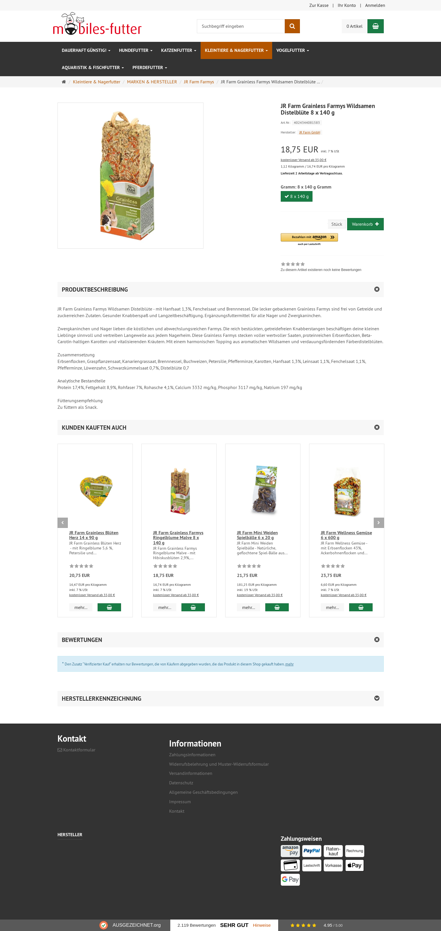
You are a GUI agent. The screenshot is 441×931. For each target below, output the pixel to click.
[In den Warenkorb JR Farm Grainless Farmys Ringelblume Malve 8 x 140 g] (193, 607)
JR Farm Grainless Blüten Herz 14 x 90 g (93, 535)
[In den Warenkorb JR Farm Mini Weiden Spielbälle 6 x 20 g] (276, 607)
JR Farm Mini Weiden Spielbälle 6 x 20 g (257, 535)
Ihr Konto (347, 5)
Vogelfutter (292, 50)
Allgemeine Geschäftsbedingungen (203, 792)
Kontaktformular (76, 750)
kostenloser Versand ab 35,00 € (304, 160)
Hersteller (70, 835)
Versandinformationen (190, 773)
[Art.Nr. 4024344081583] (332, 122)
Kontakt (176, 811)
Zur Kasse (319, 5)
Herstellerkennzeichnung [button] (101, 698)
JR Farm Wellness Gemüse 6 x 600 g (346, 535)
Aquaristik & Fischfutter (93, 67)
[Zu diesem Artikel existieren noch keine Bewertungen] (81, 567)
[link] (321, 267)
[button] (309, 239)
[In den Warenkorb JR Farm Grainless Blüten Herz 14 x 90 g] (109, 607)
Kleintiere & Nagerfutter (236, 50)
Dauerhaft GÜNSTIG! (86, 50)
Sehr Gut (234, 925)
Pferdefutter (150, 67)
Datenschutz (181, 782)
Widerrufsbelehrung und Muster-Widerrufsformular (219, 764)
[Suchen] (292, 26)
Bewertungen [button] (82, 640)
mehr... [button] (80, 607)
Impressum (180, 801)
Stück (336, 224)
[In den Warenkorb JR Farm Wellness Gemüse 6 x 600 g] (360, 607)
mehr (289, 664)
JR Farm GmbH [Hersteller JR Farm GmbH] (309, 132)
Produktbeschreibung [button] (95, 289)
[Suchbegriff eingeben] (241, 26)
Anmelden (375, 5)
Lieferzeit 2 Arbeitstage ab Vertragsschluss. (312, 173)
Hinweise (262, 925)
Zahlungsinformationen (192, 754)
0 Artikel (355, 26)
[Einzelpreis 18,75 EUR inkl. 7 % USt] (332, 149)
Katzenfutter (178, 50)
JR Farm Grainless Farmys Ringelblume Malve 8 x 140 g (178, 538)
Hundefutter (136, 50)
